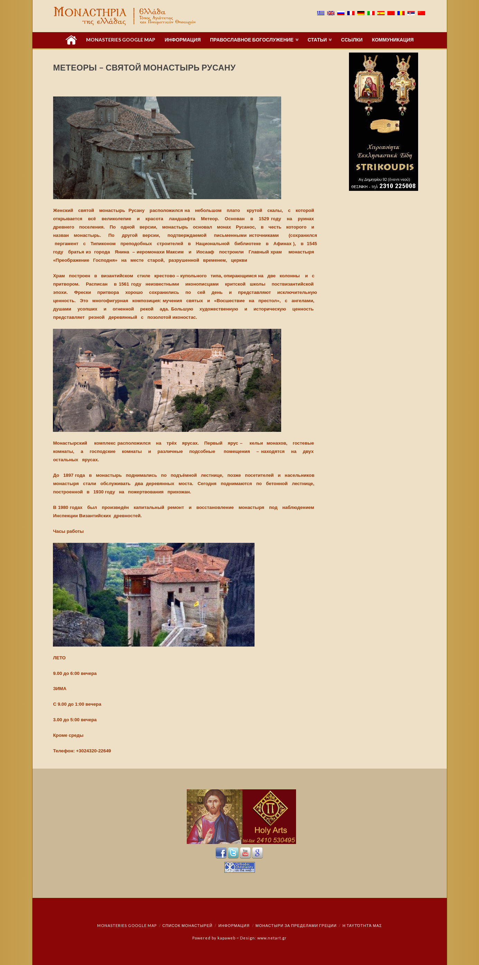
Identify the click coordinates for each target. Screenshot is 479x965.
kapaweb (227, 938)
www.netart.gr (272, 938)
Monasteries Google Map (127, 925)
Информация (233, 925)
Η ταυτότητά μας (362, 925)
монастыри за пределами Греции (296, 925)
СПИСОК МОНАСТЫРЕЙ (188, 925)
